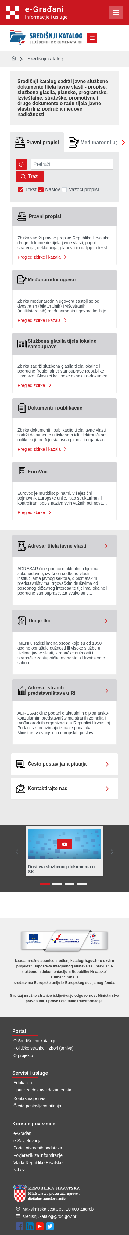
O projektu (23, 1055)
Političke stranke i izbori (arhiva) (43, 1048)
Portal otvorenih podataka (37, 1148)
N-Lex (19, 1170)
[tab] (37, 142)
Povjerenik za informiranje (38, 1155)
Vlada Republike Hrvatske (38, 1162)
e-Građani (22, 1133)
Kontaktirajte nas (29, 1098)
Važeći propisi (84, 189)
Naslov (52, 189)
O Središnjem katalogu (35, 1040)
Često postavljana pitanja (37, 1105)
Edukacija (22, 1082)
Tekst (30, 189)
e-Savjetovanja (27, 1140)
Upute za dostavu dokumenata (42, 1089)
